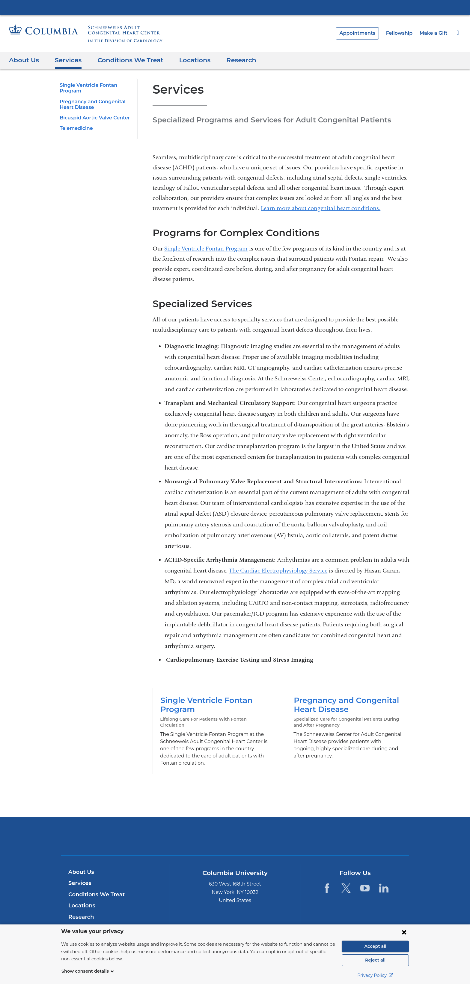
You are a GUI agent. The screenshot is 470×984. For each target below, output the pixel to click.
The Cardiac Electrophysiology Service (278, 570)
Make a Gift (434, 33)
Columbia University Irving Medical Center (235, 7)
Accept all (375, 946)
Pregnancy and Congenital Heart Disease (348, 724)
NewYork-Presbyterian (235, 827)
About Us (23, 60)
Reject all (375, 960)
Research (231, 60)
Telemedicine (75, 128)
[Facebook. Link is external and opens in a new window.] (327, 875)
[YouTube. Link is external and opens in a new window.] (365, 875)
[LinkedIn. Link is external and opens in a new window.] (384, 875)
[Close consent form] (404, 932)
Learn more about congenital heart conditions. (320, 208)
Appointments (363, 33)
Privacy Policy (375, 975)
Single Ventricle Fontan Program (206, 248)
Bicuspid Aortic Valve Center (92, 117)
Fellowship (402, 33)
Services (66, 60)
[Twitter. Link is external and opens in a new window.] (346, 875)
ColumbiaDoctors (321, 822)
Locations (186, 60)
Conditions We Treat (124, 60)
